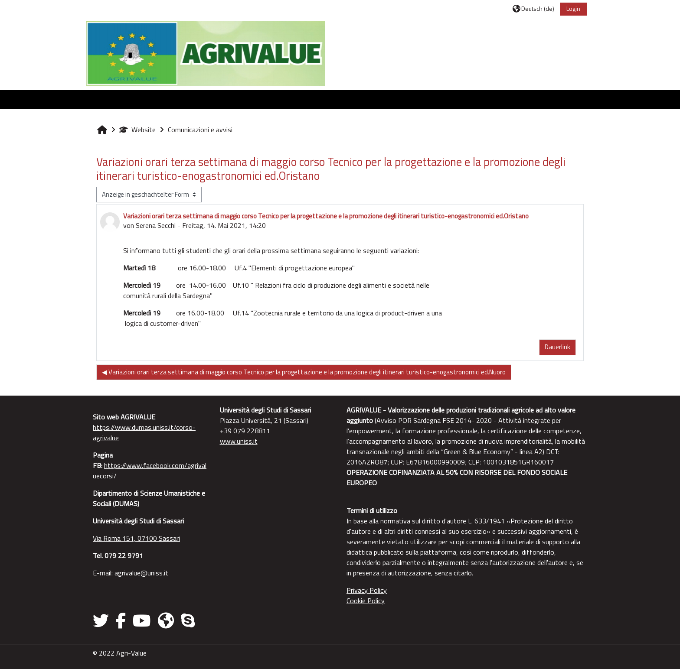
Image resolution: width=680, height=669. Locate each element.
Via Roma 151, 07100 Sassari (136, 538)
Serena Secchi (156, 225)
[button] (533, 8)
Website (137, 129)
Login (573, 8)
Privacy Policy (367, 590)
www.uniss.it (239, 441)
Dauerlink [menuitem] (557, 347)
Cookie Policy (366, 600)
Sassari (173, 521)
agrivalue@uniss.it (141, 573)
